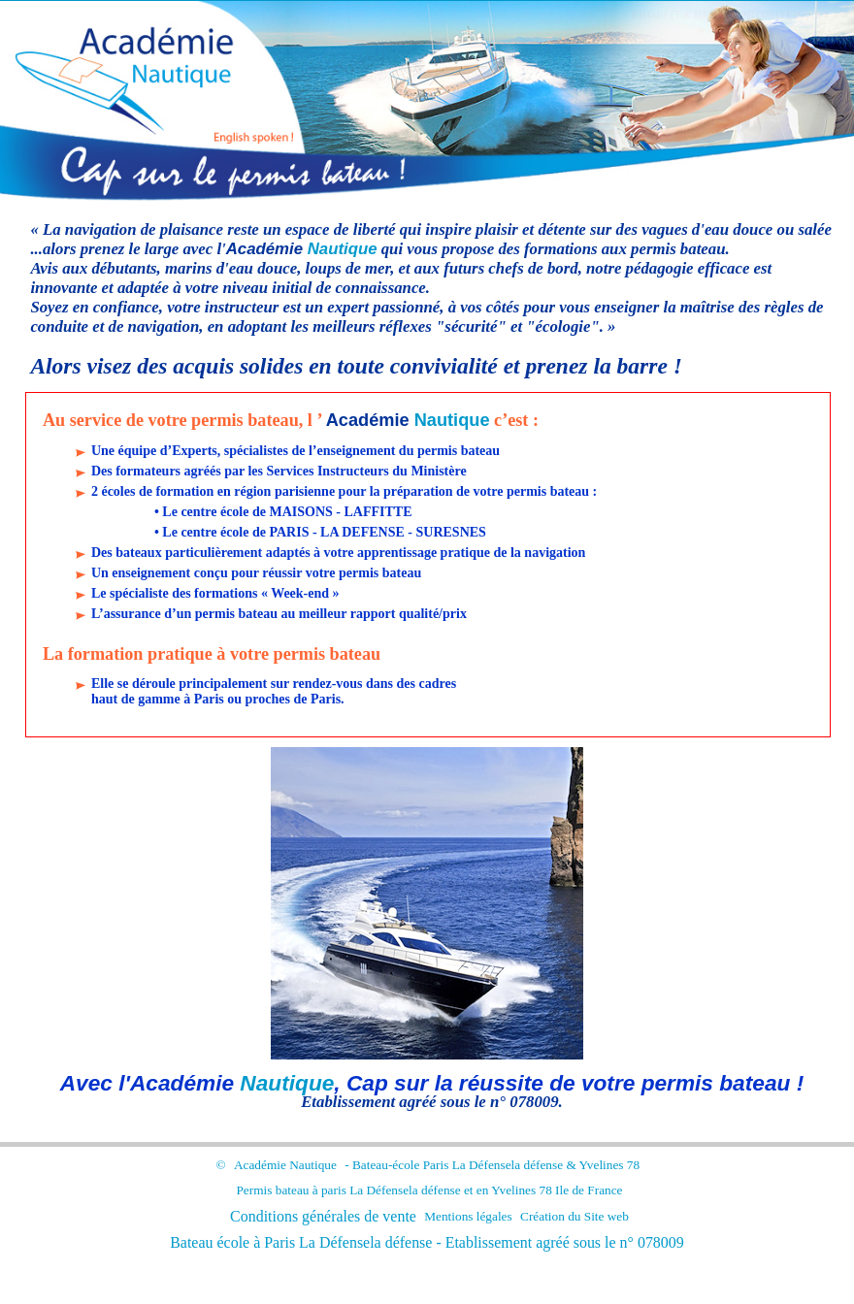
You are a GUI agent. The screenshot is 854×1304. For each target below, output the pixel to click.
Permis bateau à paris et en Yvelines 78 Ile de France (429, 1190)
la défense (537, 1164)
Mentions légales (467, 1216)
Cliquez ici (739, 30)
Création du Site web (574, 1216)
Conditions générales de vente (323, 1216)
